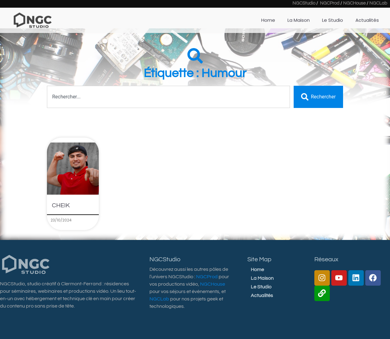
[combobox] (168, 97)
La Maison (262, 278)
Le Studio (261, 286)
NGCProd (207, 276)
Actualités (262, 295)
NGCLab (159, 298)
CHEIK (61, 205)
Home (257, 269)
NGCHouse (212, 284)
